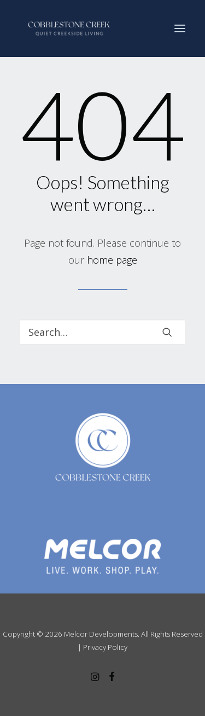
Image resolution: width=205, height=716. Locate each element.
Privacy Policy (105, 647)
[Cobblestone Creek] (69, 28)
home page (112, 259)
